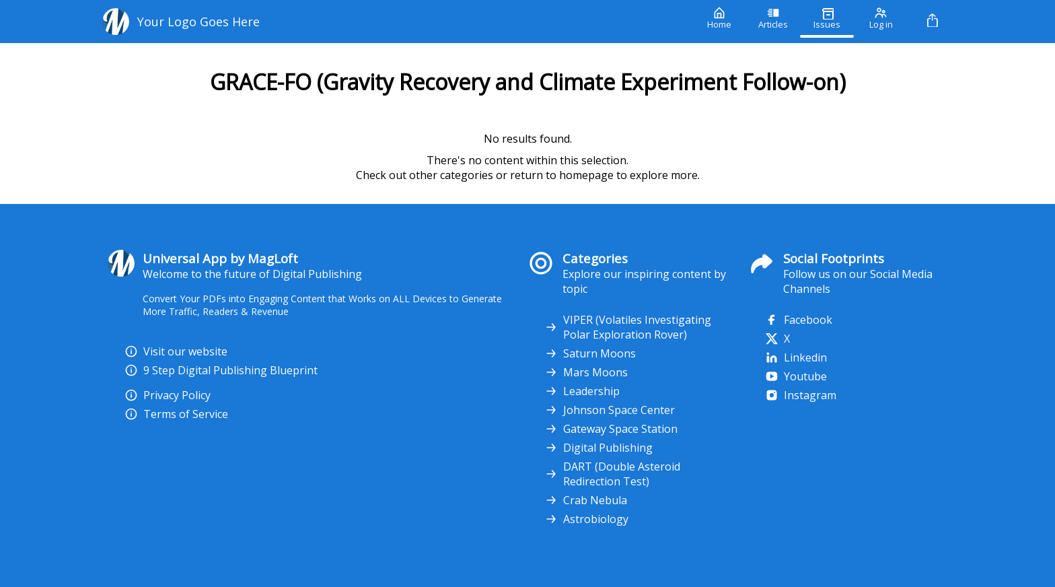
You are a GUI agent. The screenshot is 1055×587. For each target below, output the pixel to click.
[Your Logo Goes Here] (394, 21)
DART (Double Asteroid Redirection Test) (612, 474)
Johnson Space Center (609, 410)
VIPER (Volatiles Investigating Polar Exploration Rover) (627, 327)
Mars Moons (586, 372)
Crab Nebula (585, 500)
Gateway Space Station (611, 428)
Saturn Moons (590, 353)
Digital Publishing (598, 447)
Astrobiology (586, 519)
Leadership (582, 391)
